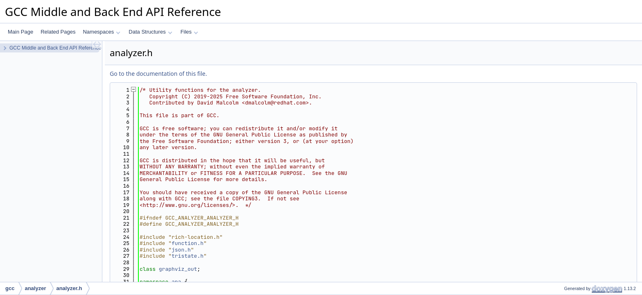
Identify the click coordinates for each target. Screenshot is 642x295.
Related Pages (58, 32)
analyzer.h (69, 288)
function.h (187, 243)
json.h (181, 249)
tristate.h (187, 255)
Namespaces (101, 32)
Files (189, 32)
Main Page (20, 32)
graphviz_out (178, 269)
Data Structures (150, 32)
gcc (9, 288)
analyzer (35, 288)
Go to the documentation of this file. (158, 73)
